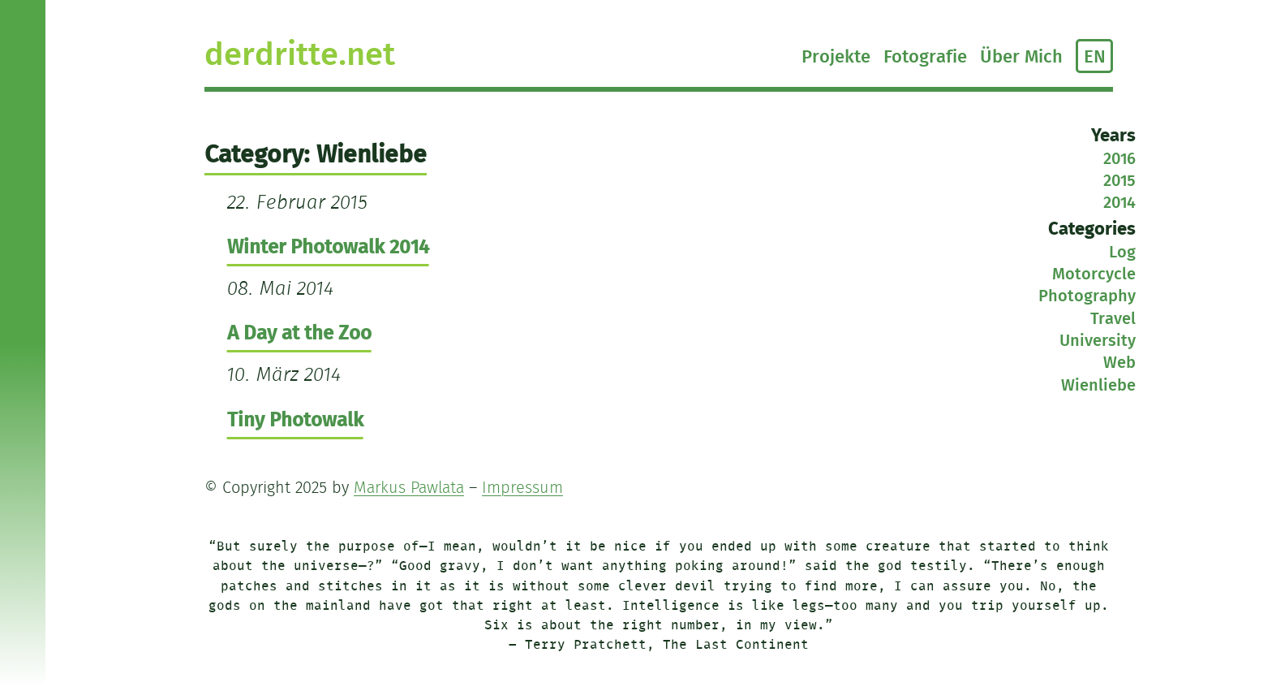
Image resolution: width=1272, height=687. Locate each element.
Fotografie (925, 57)
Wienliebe (1098, 386)
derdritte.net (299, 55)
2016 (1119, 159)
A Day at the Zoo (299, 334)
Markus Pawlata (409, 488)
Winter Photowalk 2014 (328, 247)
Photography (1087, 296)
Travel (1113, 319)
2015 (1119, 181)
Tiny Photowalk (295, 420)
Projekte (835, 57)
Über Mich (1021, 57)
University (1097, 341)
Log (1122, 252)
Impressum (522, 488)
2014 (1119, 203)
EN (1095, 57)
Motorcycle (1094, 274)
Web (1119, 363)
